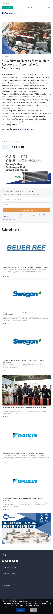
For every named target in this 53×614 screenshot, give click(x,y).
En (48, 7)
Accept (20, 610)
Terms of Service (43, 215)
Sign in (29, 7)
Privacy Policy (6, 216)
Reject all (33, 610)
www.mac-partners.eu (27, 129)
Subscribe (7, 7)
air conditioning (15, 141)
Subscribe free (26, 210)
